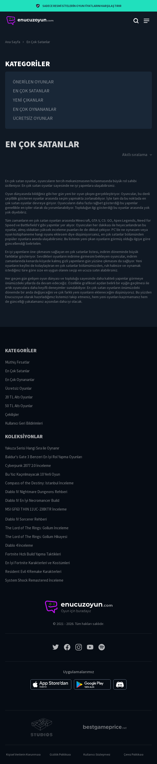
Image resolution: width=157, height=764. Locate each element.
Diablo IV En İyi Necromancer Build (32, 500)
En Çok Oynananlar (34, 109)
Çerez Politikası (133, 754)
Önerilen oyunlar (33, 82)
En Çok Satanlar (31, 91)
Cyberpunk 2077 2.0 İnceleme (28, 465)
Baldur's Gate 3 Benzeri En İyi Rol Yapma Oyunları (43, 456)
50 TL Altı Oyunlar (19, 405)
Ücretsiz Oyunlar (33, 118)
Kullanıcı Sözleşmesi (96, 754)
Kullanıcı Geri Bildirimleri (24, 423)
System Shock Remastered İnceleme (34, 580)
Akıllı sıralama (137, 154)
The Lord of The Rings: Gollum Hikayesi (36, 536)
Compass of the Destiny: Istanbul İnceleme (39, 483)
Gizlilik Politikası (60, 754)
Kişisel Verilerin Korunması (23, 754)
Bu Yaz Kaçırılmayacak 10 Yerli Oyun (32, 474)
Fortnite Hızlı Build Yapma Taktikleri (33, 554)
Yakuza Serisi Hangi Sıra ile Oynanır (32, 448)
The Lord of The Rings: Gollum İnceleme (37, 527)
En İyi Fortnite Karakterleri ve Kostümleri (37, 562)
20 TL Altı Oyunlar (19, 397)
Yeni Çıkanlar (28, 100)
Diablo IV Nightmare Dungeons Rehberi (36, 491)
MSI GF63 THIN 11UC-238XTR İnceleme (36, 509)
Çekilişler (12, 414)
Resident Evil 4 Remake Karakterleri (33, 571)
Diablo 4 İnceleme (19, 545)
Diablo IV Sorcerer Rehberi (26, 519)
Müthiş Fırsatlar (17, 362)
